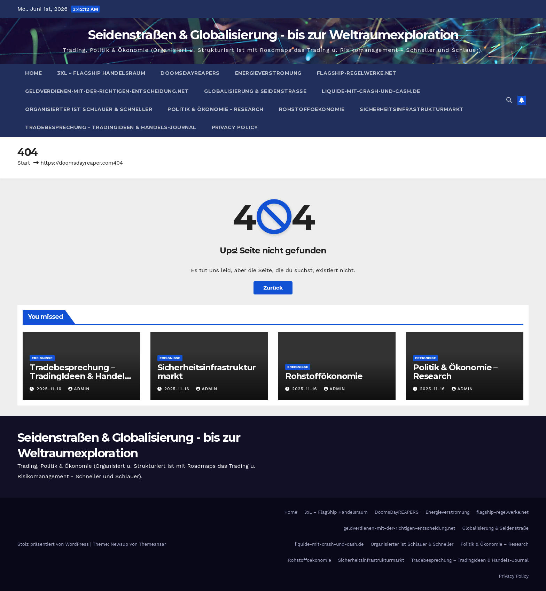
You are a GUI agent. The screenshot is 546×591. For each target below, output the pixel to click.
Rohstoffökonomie (323, 376)
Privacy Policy (235, 127)
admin (79, 388)
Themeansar (152, 544)
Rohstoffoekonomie (312, 109)
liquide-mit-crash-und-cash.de (371, 91)
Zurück (273, 287)
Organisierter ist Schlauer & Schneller (88, 109)
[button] (509, 100)
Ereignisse (42, 358)
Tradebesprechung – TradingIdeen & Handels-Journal (110, 127)
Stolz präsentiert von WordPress (53, 544)
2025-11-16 (50, 388)
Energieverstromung (268, 73)
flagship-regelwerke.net (357, 73)
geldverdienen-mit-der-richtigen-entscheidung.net (107, 91)
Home (33, 73)
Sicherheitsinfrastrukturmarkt (412, 109)
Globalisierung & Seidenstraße (255, 91)
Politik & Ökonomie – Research (215, 109)
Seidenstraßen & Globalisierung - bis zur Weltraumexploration (273, 34)
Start (23, 163)
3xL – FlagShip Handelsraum (101, 73)
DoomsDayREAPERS (190, 73)
